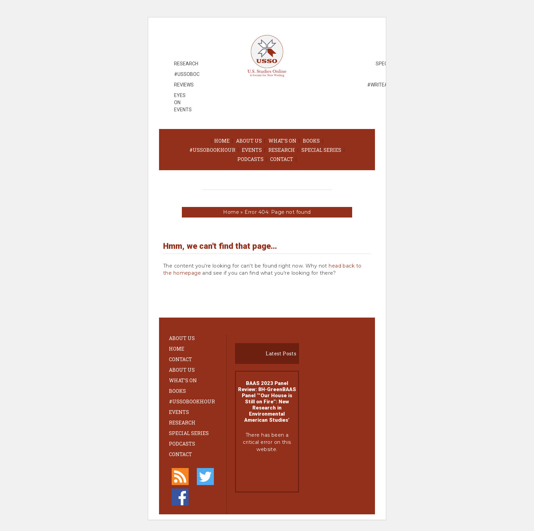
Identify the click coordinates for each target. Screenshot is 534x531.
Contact (281, 159)
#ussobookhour (212, 150)
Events (252, 150)
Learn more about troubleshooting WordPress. (267, 472)
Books (311, 141)
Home (222, 141)
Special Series (321, 150)
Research (281, 150)
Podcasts (250, 159)
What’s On (282, 141)
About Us (249, 141)
